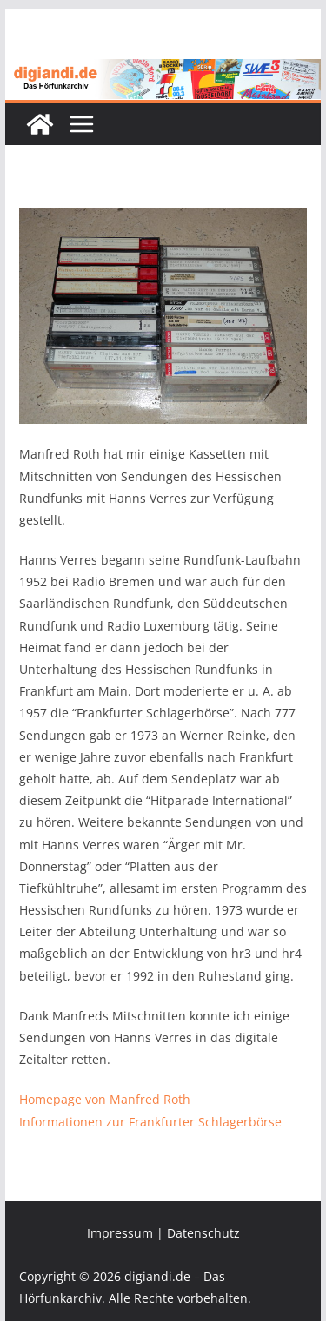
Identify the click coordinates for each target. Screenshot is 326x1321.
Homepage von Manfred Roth (104, 1099)
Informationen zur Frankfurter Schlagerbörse (150, 1121)
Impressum (120, 1233)
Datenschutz (203, 1233)
